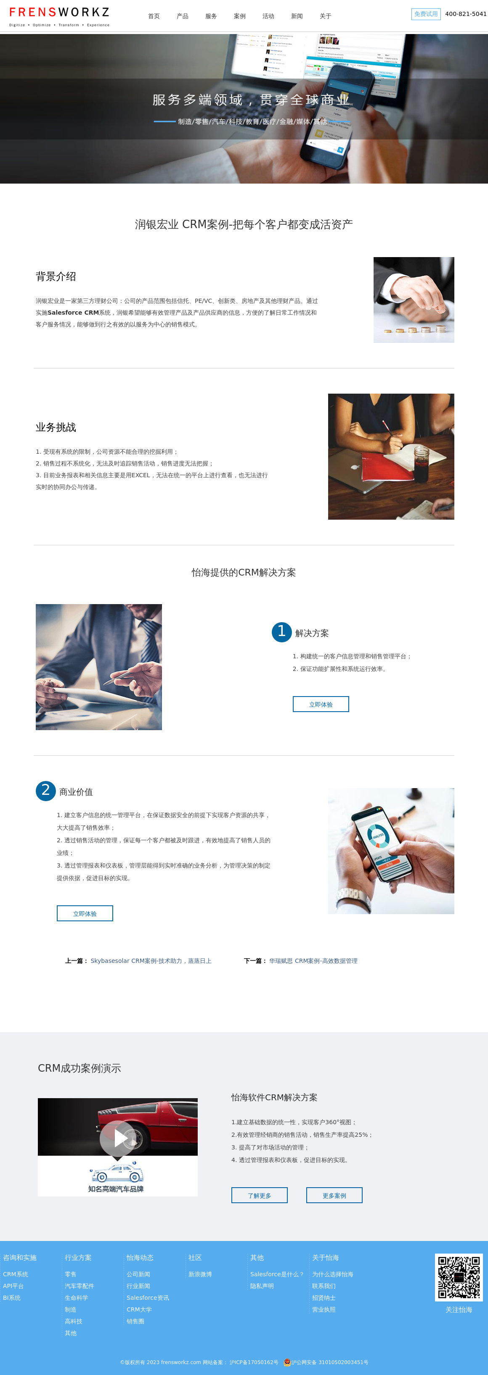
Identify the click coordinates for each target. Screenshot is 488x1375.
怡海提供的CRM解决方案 (244, 572)
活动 (268, 16)
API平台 (13, 1286)
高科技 (73, 1321)
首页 (154, 16)
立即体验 (321, 704)
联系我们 (324, 1286)
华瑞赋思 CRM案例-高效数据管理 (313, 960)
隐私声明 (262, 1286)
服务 (211, 16)
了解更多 (259, 1195)
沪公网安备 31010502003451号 (326, 1362)
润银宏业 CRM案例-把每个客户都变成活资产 (244, 224)
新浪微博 (200, 1274)
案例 (240, 16)
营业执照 (324, 1309)
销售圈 (135, 1321)
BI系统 (12, 1297)
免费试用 (426, 14)
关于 (326, 16)
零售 (71, 1274)
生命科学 (76, 1297)
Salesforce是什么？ (277, 1274)
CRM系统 (15, 1274)
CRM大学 (139, 1309)
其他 (71, 1333)
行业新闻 (138, 1286)
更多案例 (334, 1195)
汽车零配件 (79, 1286)
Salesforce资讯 (148, 1297)
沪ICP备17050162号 (254, 1362)
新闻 (297, 16)
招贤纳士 (324, 1297)
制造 (71, 1309)
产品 (182, 16)
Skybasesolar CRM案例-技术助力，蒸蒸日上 (150, 960)
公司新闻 (138, 1274)
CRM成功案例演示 (79, 1068)
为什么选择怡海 (332, 1274)
